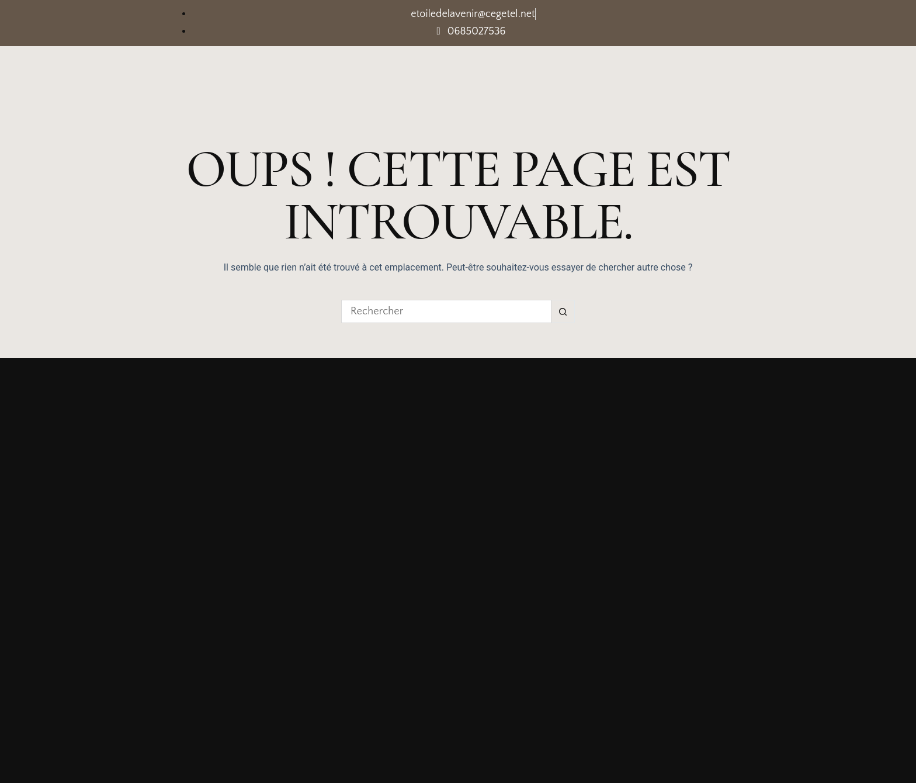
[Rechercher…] (446, 311)
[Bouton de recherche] (563, 311)
